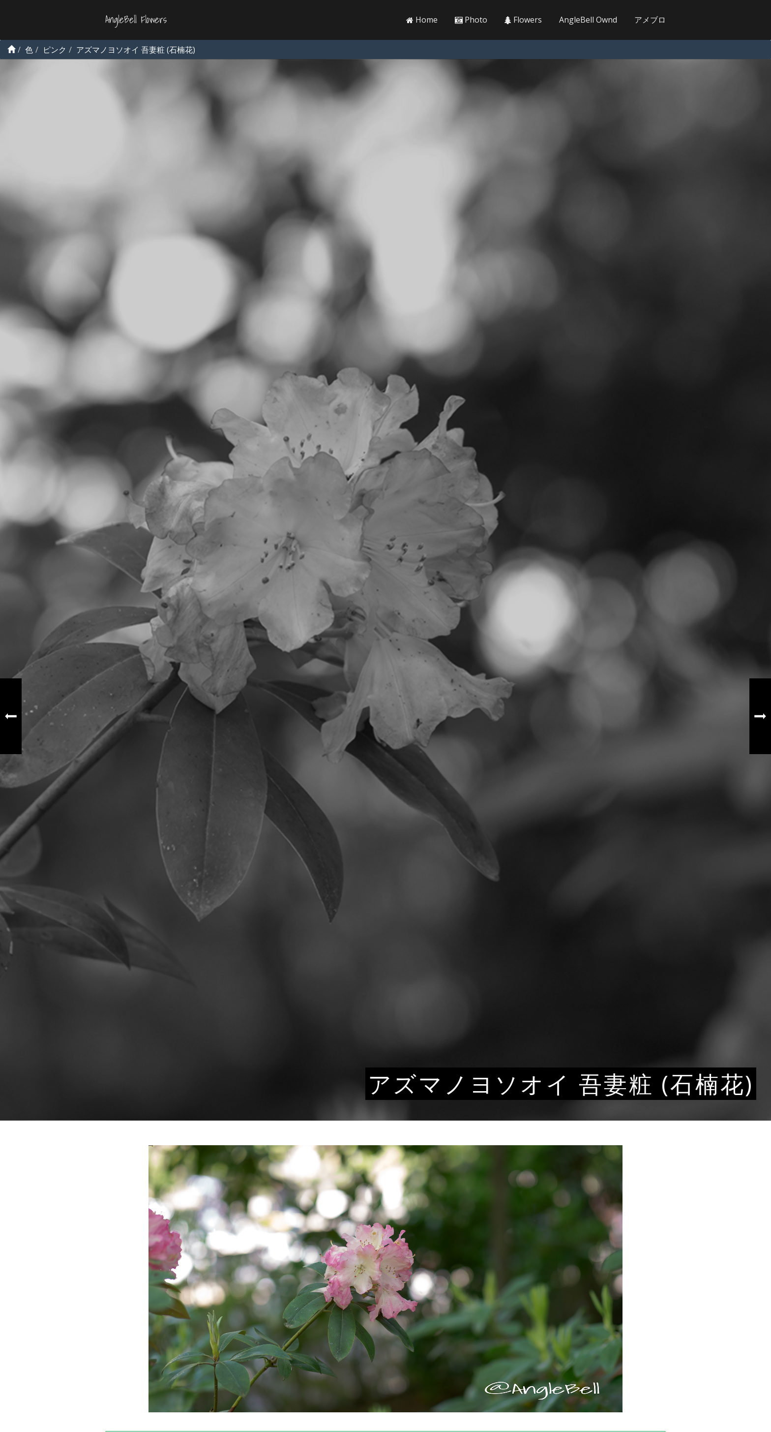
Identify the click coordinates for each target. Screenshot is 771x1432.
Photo (471, 19)
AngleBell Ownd (588, 19)
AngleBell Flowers (136, 20)
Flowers (523, 19)
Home (422, 19)
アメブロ (650, 19)
